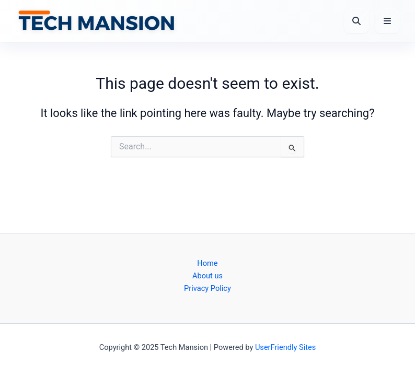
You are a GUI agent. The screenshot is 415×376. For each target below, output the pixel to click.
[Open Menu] (387, 20)
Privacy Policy (207, 288)
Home (207, 263)
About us (207, 275)
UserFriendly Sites (285, 347)
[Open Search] (356, 20)
